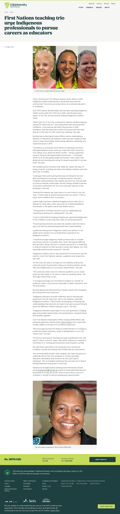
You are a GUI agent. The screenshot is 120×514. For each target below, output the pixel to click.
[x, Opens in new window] (77, 492)
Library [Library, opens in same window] (99, 3)
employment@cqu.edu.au (47, 370)
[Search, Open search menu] (114, 7)
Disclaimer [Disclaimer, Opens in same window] (26, 486)
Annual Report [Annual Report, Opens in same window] (27, 489)
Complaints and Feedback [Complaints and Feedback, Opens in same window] (50, 481)
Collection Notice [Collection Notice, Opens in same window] (9, 481)
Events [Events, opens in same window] (106, 3)
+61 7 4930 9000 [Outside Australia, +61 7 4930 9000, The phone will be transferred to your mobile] (66, 461)
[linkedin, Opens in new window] (73, 492)
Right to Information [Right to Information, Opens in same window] (29, 481)
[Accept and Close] (106, 506)
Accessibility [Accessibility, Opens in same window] (26, 483)
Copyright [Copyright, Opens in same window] (7, 486)
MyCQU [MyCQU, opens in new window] (91, 3)
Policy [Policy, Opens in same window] (44, 483)
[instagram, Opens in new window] (68, 492)
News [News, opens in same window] (113, 3)
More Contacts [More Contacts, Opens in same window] (102, 459)
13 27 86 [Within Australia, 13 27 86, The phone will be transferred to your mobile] (45, 461)
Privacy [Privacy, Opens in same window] (6, 483)
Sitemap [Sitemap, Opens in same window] (44, 489)
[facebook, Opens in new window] (63, 492)
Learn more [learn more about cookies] (54, 510)
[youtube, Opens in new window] (82, 492)
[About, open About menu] (107, 7)
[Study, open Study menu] (81, 7)
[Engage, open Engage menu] (98, 7)
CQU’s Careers (66, 322)
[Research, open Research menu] (89, 7)
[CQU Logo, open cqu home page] (15, 5)
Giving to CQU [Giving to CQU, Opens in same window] (46, 486)
